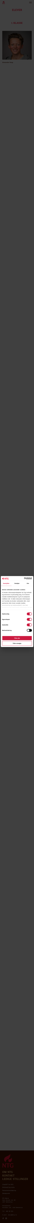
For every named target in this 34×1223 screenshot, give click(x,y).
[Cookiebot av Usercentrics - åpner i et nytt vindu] (24, 578)
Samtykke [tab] (6, 583)
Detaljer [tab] (17, 583)
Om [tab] (28, 583)
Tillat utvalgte (17, 643)
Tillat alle (17, 638)
